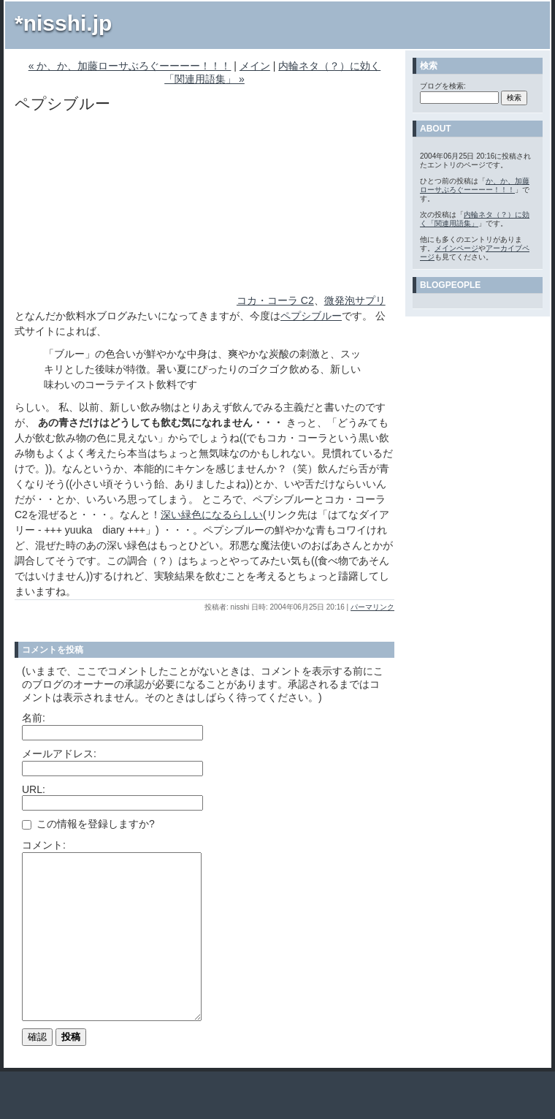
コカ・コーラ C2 (275, 300)
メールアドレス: (59, 753)
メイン (255, 66)
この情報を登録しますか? (88, 824)
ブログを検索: (443, 86)
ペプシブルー (311, 316)
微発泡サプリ (355, 300)
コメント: (44, 845)
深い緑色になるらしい (212, 514)
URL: (33, 789)
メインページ (456, 248)
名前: (33, 718)
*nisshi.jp (63, 23)
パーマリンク (372, 607)
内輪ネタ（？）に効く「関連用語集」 (474, 218)
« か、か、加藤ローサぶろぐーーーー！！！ (129, 66)
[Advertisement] (124, 212)
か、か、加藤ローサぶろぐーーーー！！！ (474, 185)
